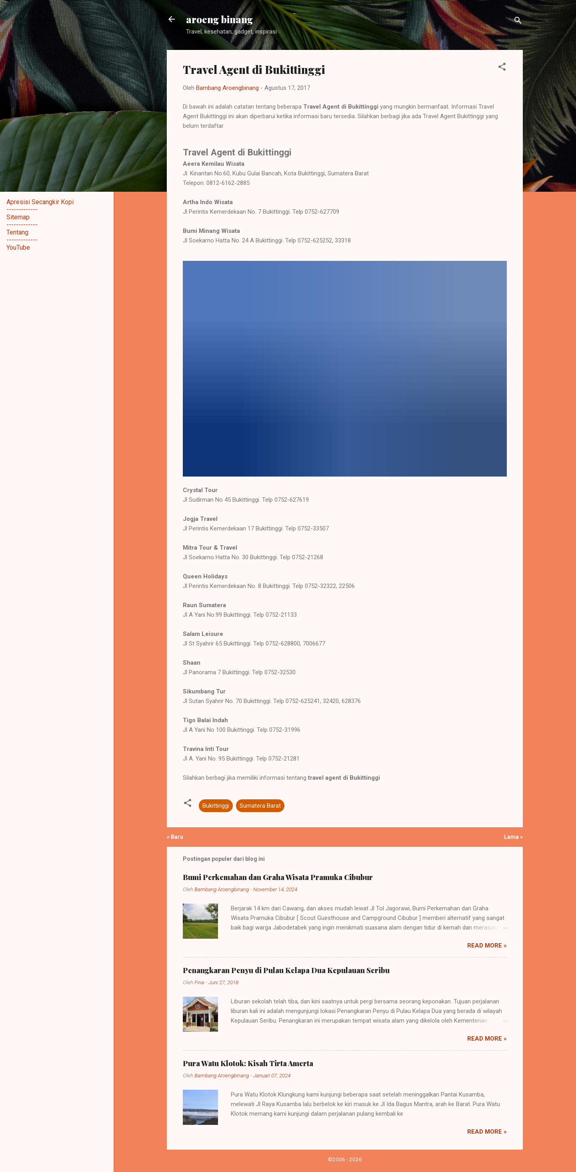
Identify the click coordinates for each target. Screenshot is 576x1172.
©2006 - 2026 (345, 1159)
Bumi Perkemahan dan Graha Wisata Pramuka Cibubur (278, 877)
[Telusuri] (518, 22)
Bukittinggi (215, 805)
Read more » (487, 945)
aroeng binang (219, 19)
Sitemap (18, 217)
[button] (502, 68)
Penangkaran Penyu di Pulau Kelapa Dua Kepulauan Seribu (286, 970)
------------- (22, 209)
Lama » (513, 837)
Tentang (17, 232)
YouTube (18, 247)
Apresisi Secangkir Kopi (40, 202)
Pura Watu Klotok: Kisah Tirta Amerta (248, 1063)
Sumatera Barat (260, 805)
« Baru (175, 837)
